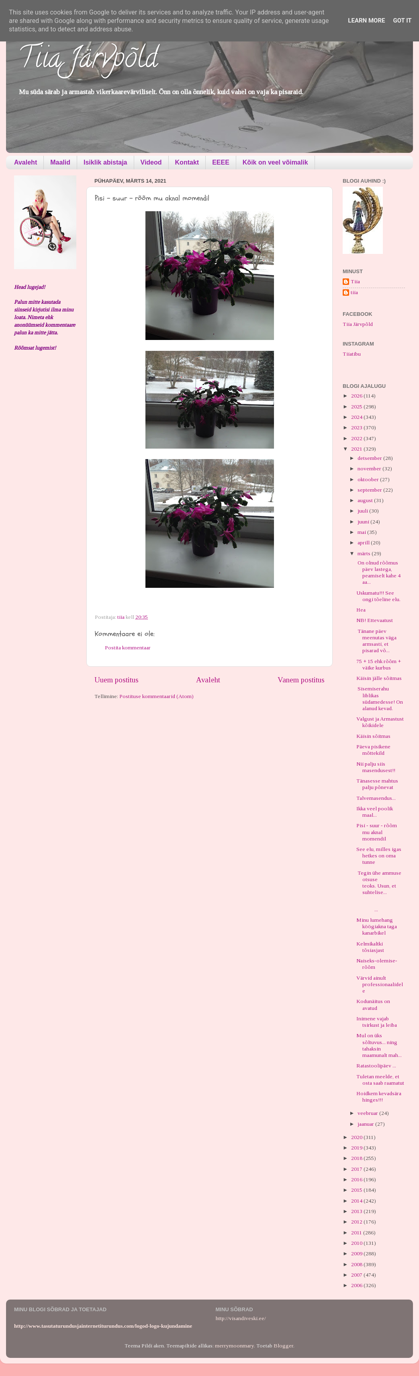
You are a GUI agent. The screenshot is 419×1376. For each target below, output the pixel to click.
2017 (357, 1169)
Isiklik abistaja (105, 162)
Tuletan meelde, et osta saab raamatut (380, 1079)
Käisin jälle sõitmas (379, 678)
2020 (357, 1137)
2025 (357, 407)
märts (365, 553)
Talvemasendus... (376, 798)
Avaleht (25, 162)
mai (362, 532)
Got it (402, 20)
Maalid (60, 162)
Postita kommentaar (128, 648)
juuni (364, 522)
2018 (357, 1158)
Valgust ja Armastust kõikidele (380, 722)
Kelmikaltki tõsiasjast (370, 947)
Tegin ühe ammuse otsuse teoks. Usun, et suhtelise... (378, 883)
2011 (357, 1233)
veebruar (368, 1113)
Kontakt (187, 162)
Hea (361, 610)
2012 (357, 1222)
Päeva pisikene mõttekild (373, 750)
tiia (354, 292)
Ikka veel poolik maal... (374, 811)
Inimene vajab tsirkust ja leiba (376, 1022)
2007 (357, 1275)
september (370, 490)
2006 (357, 1285)
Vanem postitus (301, 680)
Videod (151, 162)
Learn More (366, 20)
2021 (357, 449)
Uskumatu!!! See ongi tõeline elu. (378, 596)
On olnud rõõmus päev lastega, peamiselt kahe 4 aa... (378, 572)
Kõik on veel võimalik (275, 162)
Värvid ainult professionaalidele (379, 984)
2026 (357, 396)
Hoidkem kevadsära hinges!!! (378, 1096)
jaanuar (366, 1124)
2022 (357, 438)
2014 (357, 1201)
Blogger (283, 1346)
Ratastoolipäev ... (376, 1066)
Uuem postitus (116, 680)
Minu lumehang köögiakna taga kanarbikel (376, 926)
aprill (364, 543)
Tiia (355, 281)
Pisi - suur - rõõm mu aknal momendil (376, 831)
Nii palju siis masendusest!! (375, 767)
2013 (357, 1211)
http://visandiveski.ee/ (241, 1318)
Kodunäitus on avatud (373, 1004)
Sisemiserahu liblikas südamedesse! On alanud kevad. (379, 698)
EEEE (220, 162)
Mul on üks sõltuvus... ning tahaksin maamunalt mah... (379, 1045)
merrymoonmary (234, 1346)
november (370, 469)
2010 (357, 1243)
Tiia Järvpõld (87, 60)
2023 (357, 427)
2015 (357, 1190)
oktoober (369, 479)
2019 (357, 1148)
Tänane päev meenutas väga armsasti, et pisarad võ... (376, 641)
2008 (357, 1264)
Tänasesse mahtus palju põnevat (377, 784)
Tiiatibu (352, 354)
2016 (357, 1179)
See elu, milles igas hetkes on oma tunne (378, 855)
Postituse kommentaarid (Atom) (156, 696)
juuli (363, 511)
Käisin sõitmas (373, 736)
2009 (357, 1253)
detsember (370, 458)
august (366, 500)
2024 (357, 417)
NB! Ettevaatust (374, 620)
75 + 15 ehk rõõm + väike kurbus (378, 664)
